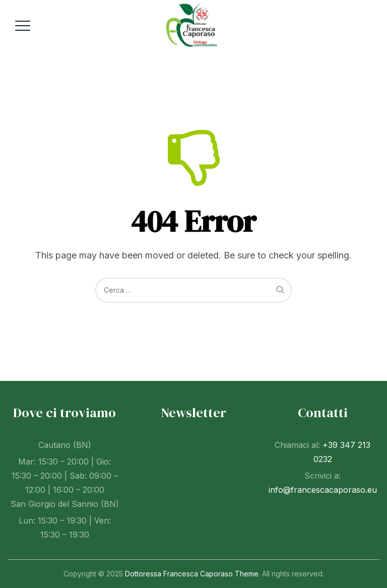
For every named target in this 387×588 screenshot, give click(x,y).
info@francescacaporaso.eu (323, 490)
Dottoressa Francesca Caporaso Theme (192, 573)
